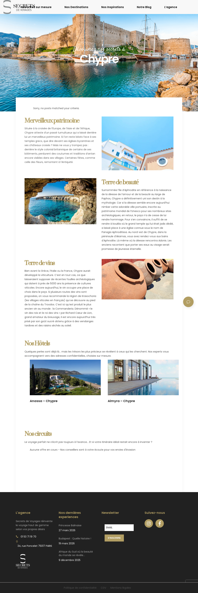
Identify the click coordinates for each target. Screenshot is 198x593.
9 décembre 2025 (69, 560)
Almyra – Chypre (121, 401)
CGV (103, 587)
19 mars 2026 (67, 543)
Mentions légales (120, 587)
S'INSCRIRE (114, 538)
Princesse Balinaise (70, 525)
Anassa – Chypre (43, 401)
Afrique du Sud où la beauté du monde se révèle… (76, 553)
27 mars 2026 (67, 530)
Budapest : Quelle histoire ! (75, 538)
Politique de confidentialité (80, 587)
